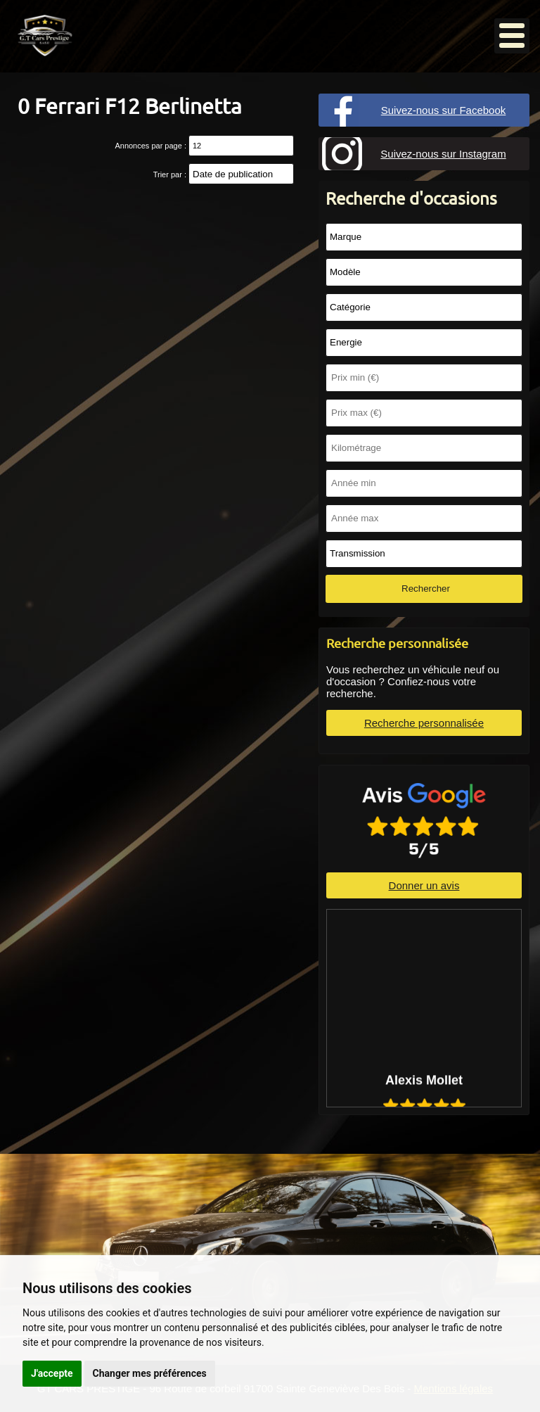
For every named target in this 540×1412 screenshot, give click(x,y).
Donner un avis (424, 885)
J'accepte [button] (52, 1373)
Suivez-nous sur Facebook (443, 110)
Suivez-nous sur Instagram (443, 154)
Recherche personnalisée (424, 723)
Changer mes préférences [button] (150, 1373)
